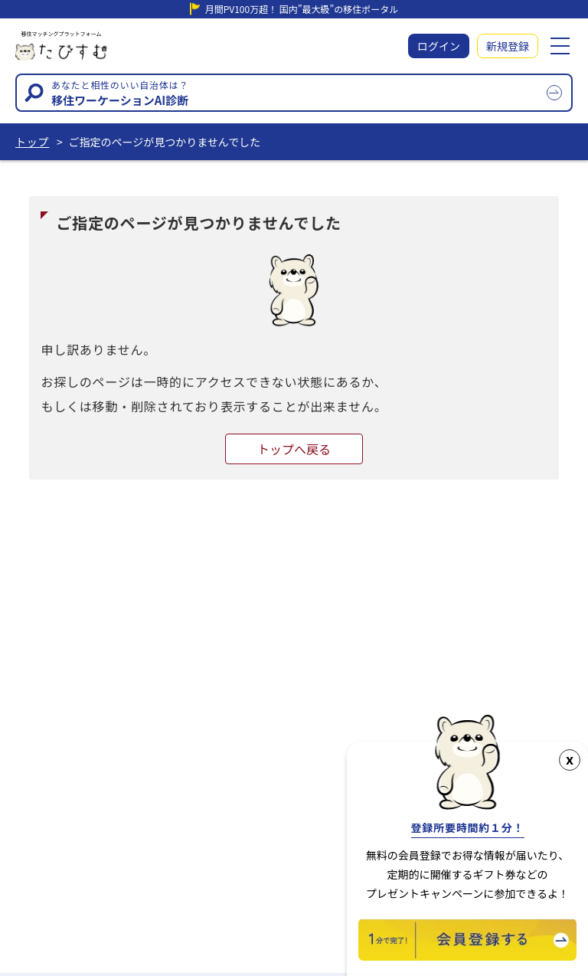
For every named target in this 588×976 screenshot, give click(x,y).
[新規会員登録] (467, 955)
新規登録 (507, 46)
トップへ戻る (294, 449)
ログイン (438, 46)
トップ (32, 141)
